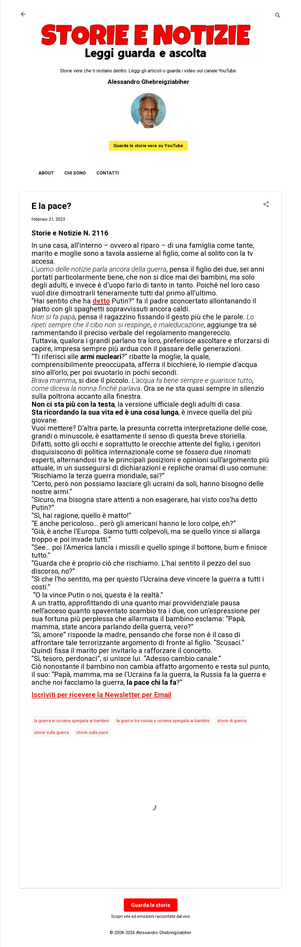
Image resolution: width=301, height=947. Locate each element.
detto (101, 301)
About (46, 173)
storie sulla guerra (51, 732)
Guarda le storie (150, 905)
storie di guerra (231, 720)
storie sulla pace (92, 732)
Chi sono (75, 173)
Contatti (107, 173)
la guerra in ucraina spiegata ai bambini (71, 720)
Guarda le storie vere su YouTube (148, 145)
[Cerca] (277, 16)
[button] (266, 205)
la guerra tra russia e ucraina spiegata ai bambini (163, 720)
